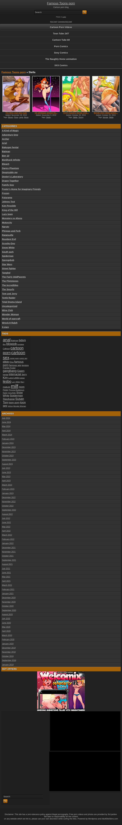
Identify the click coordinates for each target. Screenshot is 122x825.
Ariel (4, 143)
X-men (5, 327)
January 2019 (8, 665)
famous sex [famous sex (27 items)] (15, 365)
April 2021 (6, 581)
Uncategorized (9, 306)
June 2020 (6, 623)
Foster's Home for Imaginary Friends (21, 189)
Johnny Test (8, 202)
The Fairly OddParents (14, 277)
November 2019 (9, 652)
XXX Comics (61, 65)
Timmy (81, 117)
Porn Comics (61, 46)
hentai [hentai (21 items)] (5, 375)
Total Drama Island (12, 302)
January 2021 (8, 594)
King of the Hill (10, 210)
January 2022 (8, 543)
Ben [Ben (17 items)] (4, 344)
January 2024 (8, 443)
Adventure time (10, 135)
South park (8, 252)
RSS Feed (53, 21)
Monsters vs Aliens (12, 218)
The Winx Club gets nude (16, 113)
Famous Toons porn (61, 3)
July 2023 (6, 468)
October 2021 (8, 556)
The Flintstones (10, 281)
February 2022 (8, 539)
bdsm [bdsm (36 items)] (22, 340)
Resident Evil (9, 239)
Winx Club (7, 310)
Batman (6, 151)
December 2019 (9, 648)
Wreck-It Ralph (10, 323)
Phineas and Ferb (11, 231)
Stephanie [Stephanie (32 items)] (9, 399)
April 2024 (6, 431)
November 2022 (9, 502)
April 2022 (6, 531)
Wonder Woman (10, 314)
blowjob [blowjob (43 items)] (11, 344)
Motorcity (7, 223)
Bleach (5, 164)
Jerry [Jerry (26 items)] (24, 374)
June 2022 (6, 522)
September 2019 (9, 660)
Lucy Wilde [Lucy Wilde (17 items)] (16, 382)
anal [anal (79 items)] (6, 340)
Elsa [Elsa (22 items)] (12, 362)
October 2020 (8, 606)
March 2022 (7, 535)
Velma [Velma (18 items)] (10, 406)
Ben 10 (5, 156)
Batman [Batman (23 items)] (14, 340)
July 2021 (6, 569)
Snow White (8, 248)
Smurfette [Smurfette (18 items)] (12, 393)
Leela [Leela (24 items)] (16, 378)
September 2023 (9, 460)
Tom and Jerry (9, 294)
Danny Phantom (10, 168)
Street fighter (9, 268)
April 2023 (6, 481)
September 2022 (9, 510)
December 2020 (9, 598)
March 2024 (7, 435)
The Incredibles (10, 285)
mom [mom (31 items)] (22, 386)
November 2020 (9, 602)
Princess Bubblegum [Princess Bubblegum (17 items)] (16, 390)
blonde (105, 117)
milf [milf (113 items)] (14, 386)
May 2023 (6, 477)
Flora (16, 117)
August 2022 (7, 514)
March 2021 (7, 585)
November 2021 (9, 552)
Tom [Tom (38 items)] (5, 402)
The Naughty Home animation (61, 59)
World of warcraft (11, 319)
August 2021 (7, 564)
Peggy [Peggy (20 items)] (5, 390)
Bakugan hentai (10, 147)
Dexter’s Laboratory (12, 177)
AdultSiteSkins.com (110, 819)
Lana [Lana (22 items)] (10, 378)
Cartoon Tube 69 (61, 40)
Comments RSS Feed (65, 21)
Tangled (6, 273)
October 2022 (8, 506)
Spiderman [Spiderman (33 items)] (16, 395)
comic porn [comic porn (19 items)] (14, 358)
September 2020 (9, 610)
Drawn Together (10, 181)
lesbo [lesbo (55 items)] (7, 381)
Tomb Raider (9, 298)
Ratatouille (8, 235)
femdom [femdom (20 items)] (25, 365)
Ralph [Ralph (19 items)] (5, 393)
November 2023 (9, 452)
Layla (21, 117)
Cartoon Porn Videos (61, 27)
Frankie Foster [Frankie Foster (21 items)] (9, 368)
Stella (48, 117)
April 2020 (6, 631)
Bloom (10, 117)
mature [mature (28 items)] (6, 387)
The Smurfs (8, 289)
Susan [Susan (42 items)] (19, 399)
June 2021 (6, 573)
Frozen (5, 193)
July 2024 (6, 418)
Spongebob (8, 260)
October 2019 (8, 656)
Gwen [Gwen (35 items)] (20, 371)
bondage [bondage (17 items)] (20, 344)
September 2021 (9, 560)
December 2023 (9, 447)
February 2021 (8, 589)
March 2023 (7, 485)
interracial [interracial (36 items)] (15, 374)
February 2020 (8, 639)
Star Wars (7, 264)
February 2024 (8, 439)
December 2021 (9, 548)
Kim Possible (9, 206)
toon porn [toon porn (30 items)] (14, 402)
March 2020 (7, 635)
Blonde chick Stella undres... (106, 113)
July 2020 (6, 619)
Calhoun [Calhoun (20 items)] (6, 349)
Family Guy (8, 185)
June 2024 (6, 422)
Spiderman (8, 256)
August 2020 (7, 614)
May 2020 (6, 627)
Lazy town (7, 214)
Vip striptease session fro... (46, 113)
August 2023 (7, 464)
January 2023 (8, 493)
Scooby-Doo (8, 243)
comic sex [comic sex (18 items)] (23, 358)
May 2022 (6, 527)
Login (64, 17)
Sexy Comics (61, 52)
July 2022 (6, 518)
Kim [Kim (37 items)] (5, 377)
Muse (26, 117)
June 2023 (6, 472)
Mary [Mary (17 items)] (22, 382)
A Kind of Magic (10, 131)
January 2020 (8, 644)
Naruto (5, 227)
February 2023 (8, 489)
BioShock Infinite (11, 160)
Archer (5, 139)
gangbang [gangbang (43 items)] (10, 371)
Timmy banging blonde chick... (76, 113)
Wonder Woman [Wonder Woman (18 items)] (19, 406)
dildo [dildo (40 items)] (6, 361)
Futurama (7, 198)
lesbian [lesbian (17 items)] (22, 378)
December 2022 (9, 497)
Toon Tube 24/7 (61, 33)
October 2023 (8, 456)
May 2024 (6, 426)
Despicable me (10, 172)
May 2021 (6, 577)
